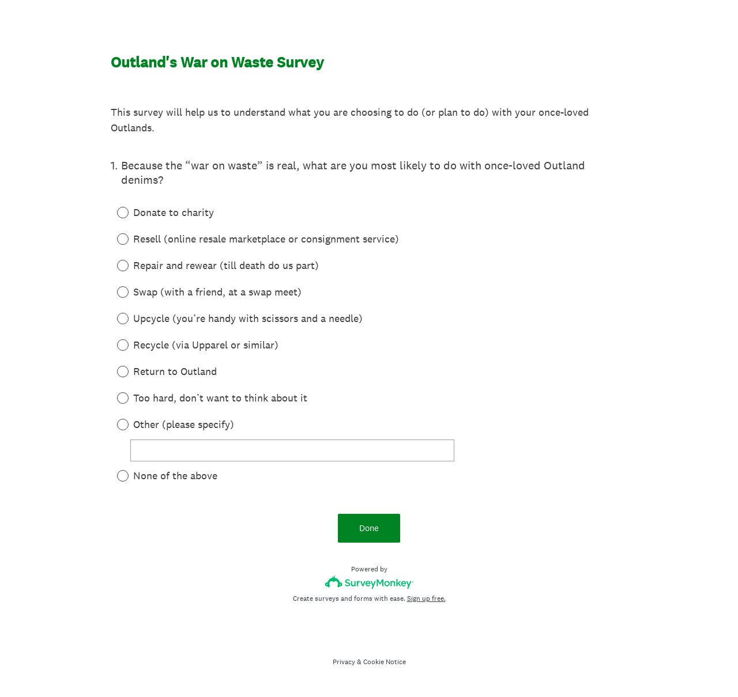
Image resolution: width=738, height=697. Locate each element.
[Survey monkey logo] (369, 582)
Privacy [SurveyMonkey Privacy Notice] (344, 661)
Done (369, 527)
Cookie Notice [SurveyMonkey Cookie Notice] (384, 661)
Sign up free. (426, 598)
